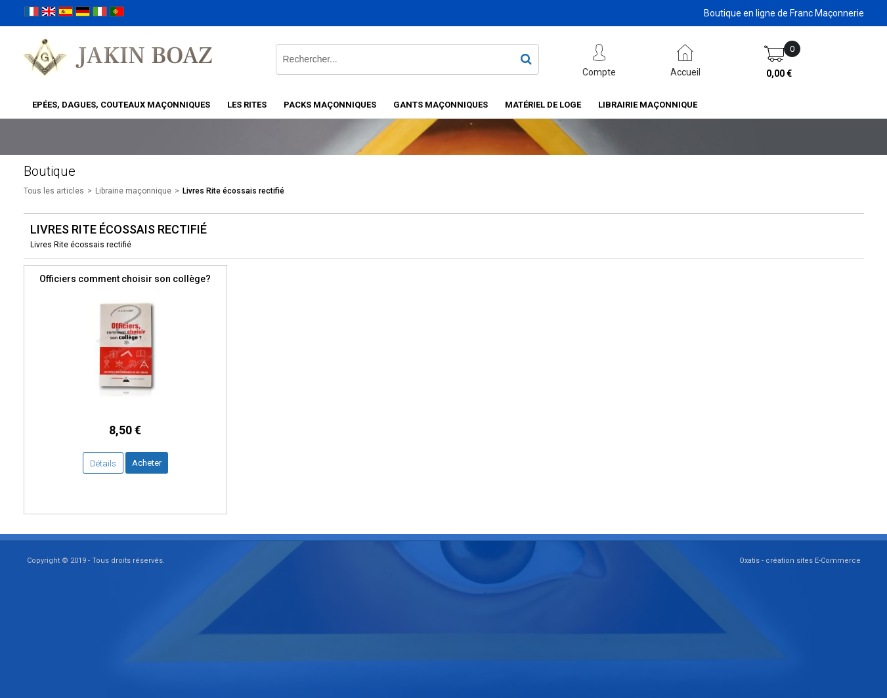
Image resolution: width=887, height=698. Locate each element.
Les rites (247, 105)
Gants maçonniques (440, 105)
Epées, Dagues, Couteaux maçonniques (121, 105)
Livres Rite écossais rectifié (233, 190)
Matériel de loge (543, 105)
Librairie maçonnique (647, 105)
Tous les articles (54, 190)
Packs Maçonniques (330, 105)
